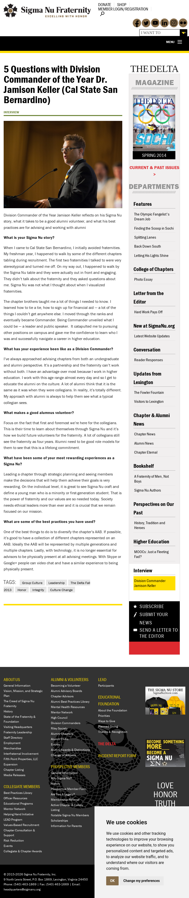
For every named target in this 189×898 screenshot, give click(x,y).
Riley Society (59, 728)
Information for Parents (66, 826)
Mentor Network (15, 809)
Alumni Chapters (62, 734)
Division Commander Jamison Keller (149, 583)
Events (8, 846)
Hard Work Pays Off (148, 311)
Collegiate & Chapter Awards (23, 851)
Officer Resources (15, 798)
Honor (22, 590)
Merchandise (12, 748)
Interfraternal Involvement (21, 754)
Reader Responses (148, 359)
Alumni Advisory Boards (66, 691)
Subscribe (152, 606)
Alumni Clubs (59, 739)
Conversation (147, 349)
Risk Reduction (14, 840)
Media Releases (14, 775)
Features (142, 204)
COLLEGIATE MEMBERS (22, 786)
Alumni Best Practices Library (70, 702)
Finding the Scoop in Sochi (154, 228)
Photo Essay (143, 279)
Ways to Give (106, 721)
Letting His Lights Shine (151, 255)
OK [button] (112, 881)
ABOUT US (12, 679)
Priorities (104, 716)
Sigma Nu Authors (147, 490)
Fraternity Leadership (18, 732)
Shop (121, 4)
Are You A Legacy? (63, 794)
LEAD (102, 679)
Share (147, 648)
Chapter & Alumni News (151, 419)
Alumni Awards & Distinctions (70, 750)
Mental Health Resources (68, 707)
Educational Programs (18, 803)
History (8, 711)
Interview (142, 570)
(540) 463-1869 (25, 884)
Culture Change (61, 590)
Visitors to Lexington (149, 401)
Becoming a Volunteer (65, 685)
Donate (104, 4)
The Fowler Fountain (149, 392)
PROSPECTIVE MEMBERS (70, 766)
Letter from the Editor (148, 297)
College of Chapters (153, 269)
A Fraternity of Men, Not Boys (151, 479)
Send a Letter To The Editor (159, 633)
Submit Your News (154, 618)
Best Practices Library (18, 793)
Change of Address (63, 755)
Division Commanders (65, 723)
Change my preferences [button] (141, 881)
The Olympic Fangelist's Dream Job (152, 216)
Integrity (38, 590)
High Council (59, 718)
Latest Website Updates (152, 336)
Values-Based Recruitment (21, 825)
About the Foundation (112, 710)
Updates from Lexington (147, 378)
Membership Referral (65, 800)
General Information (17, 685)
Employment (12, 743)
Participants (106, 685)
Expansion (11, 764)
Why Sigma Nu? (61, 778)
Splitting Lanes (145, 237)
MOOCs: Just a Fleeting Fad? (151, 554)
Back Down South (147, 246)
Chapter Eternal (145, 452)
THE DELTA (107, 743)
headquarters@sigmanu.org (22, 889)
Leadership (56, 583)
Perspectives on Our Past (153, 508)
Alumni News (144, 443)
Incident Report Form (117, 755)
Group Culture (32, 583)
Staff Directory (13, 738)
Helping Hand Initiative (19, 814)
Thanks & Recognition (112, 732)
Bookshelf (143, 466)
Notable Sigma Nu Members (70, 815)
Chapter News (144, 434)
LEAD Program (13, 819)
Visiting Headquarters (18, 727)
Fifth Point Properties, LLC (21, 759)
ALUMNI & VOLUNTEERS (69, 679)
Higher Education (151, 541)
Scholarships (59, 820)
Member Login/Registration (123, 9)
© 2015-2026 (13, 874)
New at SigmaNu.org (154, 326)
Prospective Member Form (68, 789)
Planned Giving (108, 726)
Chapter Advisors (62, 696)
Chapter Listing (14, 770)
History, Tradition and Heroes (149, 525)
